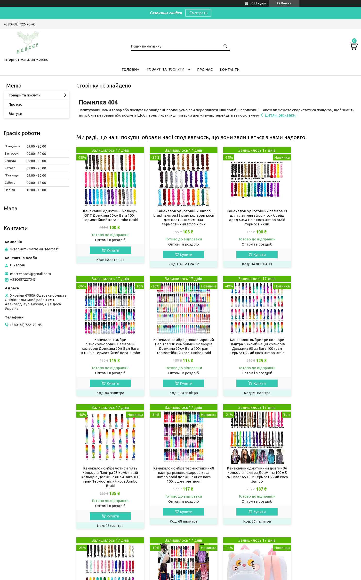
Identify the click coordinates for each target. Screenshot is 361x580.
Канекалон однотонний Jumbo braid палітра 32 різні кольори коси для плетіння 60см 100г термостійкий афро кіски (181, 217)
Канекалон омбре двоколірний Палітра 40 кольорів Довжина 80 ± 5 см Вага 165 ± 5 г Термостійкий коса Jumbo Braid (252, 479)
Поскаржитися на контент (181, 575)
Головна (130, 69)
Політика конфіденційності (221, 575)
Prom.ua (204, 566)
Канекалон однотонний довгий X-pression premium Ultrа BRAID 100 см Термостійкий (181, 477)
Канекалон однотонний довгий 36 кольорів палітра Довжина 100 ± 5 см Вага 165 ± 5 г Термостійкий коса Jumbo (109, 479)
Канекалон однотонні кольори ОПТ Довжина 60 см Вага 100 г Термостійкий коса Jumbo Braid (109, 215)
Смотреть (198, 13)
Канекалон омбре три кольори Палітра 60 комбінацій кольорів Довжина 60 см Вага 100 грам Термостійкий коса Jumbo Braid (181, 346)
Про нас (205, 69)
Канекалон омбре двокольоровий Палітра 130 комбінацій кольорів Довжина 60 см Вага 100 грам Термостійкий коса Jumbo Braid (109, 346)
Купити (112, 250)
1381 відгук (258, 3)
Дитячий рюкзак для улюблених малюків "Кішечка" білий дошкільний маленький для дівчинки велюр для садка (324, 479)
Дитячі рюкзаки (280, 115)
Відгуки (15, 113)
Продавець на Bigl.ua (180, 570)
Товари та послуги (165, 69)
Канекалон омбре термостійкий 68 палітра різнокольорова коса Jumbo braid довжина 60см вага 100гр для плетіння (324, 346)
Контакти (230, 69)
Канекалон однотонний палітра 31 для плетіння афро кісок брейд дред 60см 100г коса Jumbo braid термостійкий (252, 217)
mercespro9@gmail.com (30, 274)
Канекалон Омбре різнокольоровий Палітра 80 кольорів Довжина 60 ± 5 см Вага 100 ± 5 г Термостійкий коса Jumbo (324, 217)
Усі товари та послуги (334, 539)
